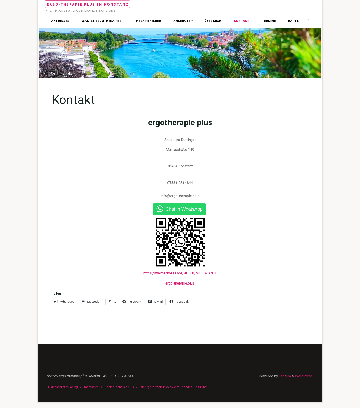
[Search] (310, 20)
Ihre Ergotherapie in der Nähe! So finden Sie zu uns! (173, 392)
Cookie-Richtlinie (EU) (119, 392)
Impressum (91, 392)
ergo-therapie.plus (180, 287)
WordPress (303, 382)
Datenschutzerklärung (63, 392)
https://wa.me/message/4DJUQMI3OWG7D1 (180, 276)
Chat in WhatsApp (184, 212)
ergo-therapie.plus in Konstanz (105, 4)
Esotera (283, 382)
